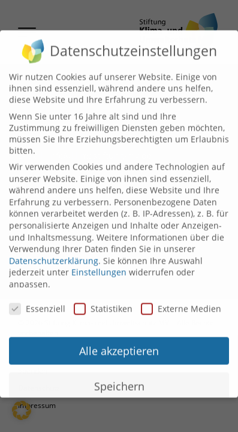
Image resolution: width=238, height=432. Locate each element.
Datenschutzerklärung (53, 253)
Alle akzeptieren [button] (119, 344)
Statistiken (103, 301)
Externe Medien (181, 301)
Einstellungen (98, 265)
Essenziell (37, 301)
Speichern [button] (119, 379)
